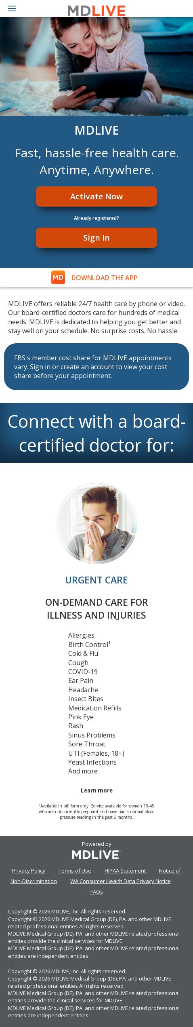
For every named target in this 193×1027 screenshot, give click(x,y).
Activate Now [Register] (96, 196)
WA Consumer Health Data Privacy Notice (120, 881)
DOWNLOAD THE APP (104, 277)
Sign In (96, 237)
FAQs (96, 891)
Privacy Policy (28, 870)
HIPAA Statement (125, 870)
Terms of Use (75, 870)
